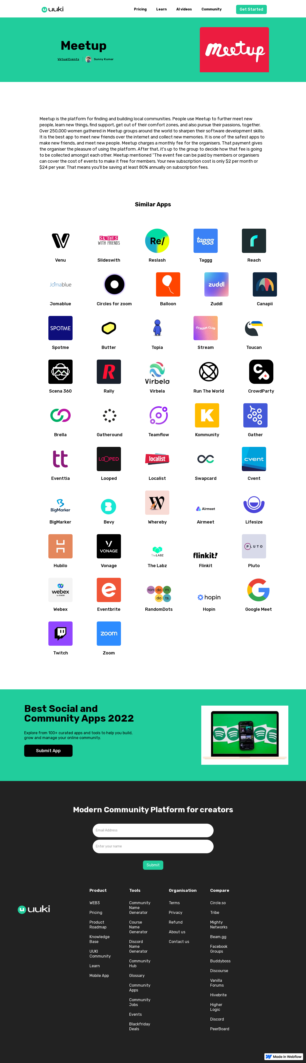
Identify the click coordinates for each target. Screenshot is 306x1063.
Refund (176, 922)
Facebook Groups (218, 949)
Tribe (214, 912)
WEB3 (95, 903)
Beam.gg (218, 936)
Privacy (175, 912)
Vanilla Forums (217, 983)
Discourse (219, 970)
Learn (161, 9)
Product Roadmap (98, 924)
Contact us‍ (179, 941)
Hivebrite (218, 995)
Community (212, 9)
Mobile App (99, 975)
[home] (53, 8)
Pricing (140, 9)
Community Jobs (139, 1002)
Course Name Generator (138, 927)
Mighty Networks (218, 924)
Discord (217, 1019)
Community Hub (139, 963)
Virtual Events (68, 59)
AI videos (184, 9)
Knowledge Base (100, 939)
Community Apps (139, 987)
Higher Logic (216, 1007)
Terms (174, 903)
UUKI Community (100, 953)
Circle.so (218, 903)
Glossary (137, 975)
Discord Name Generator (138, 946)
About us (177, 932)
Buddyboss (220, 961)
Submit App (48, 750)
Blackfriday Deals (139, 1026)
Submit (153, 865)
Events (135, 1014)
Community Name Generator (139, 908)
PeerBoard (219, 1029)
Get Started (251, 9)
